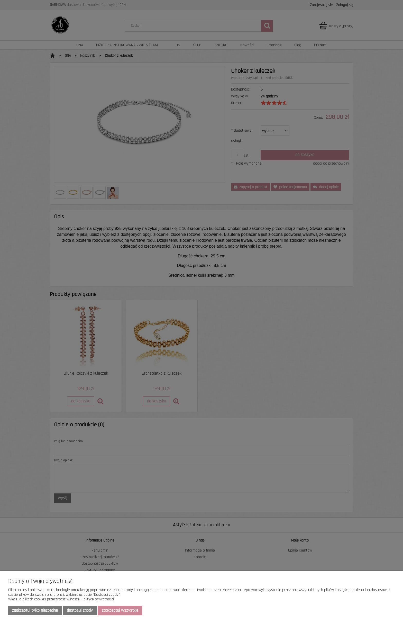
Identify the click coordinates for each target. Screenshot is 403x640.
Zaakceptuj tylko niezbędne (35, 610)
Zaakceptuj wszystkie (120, 610)
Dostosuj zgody (80, 610)
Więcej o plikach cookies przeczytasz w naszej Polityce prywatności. (61, 599)
